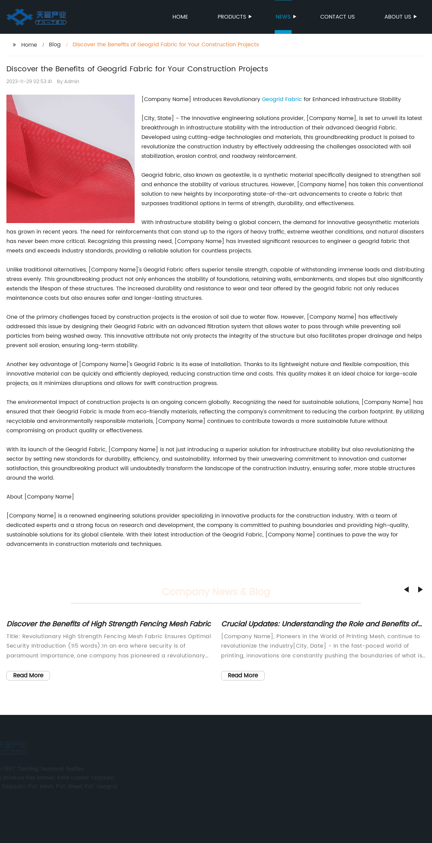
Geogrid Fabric (282, 99)
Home (180, 17)
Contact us (337, 17)
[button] (406, 589)
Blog (55, 44)
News (284, 17)
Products (232, 17)
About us (398, 17)
